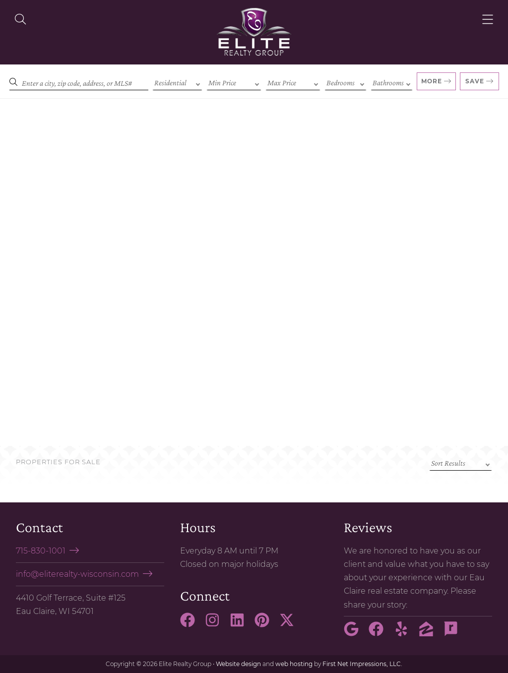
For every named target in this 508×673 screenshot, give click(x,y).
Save (474, 81)
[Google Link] (355, 633)
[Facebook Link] (191, 624)
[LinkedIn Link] (241, 624)
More (431, 81)
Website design (238, 664)
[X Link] (290, 624)
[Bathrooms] (392, 81)
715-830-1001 (40, 550)
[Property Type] (177, 81)
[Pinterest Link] (265, 624)
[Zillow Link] (430, 633)
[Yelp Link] (405, 633)
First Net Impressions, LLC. (362, 664)
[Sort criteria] (460, 462)
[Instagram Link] (216, 624)
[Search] (78, 81)
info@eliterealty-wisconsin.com (77, 574)
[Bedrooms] (345, 81)
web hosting (294, 664)
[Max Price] (292, 81)
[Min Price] (233, 81)
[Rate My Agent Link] (455, 633)
